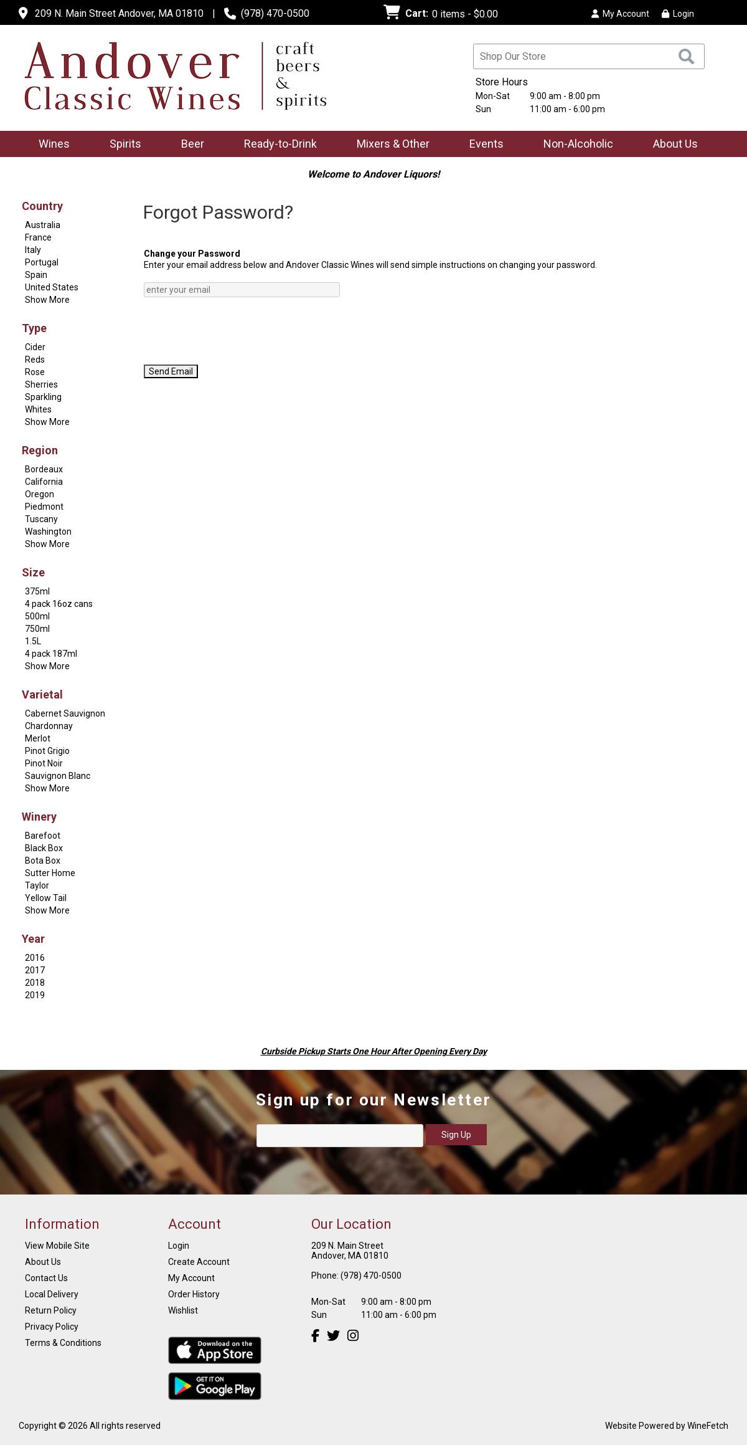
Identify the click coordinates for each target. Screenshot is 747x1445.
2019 (35, 995)
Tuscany (41, 519)
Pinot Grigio (47, 751)
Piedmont (44, 507)
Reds (35, 360)
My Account (191, 1278)
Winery (39, 816)
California (44, 482)
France (38, 237)
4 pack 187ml (51, 654)
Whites (38, 409)
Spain (36, 275)
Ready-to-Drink (276, 145)
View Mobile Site (57, 1246)
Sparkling (43, 397)
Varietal (42, 694)
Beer (188, 145)
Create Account (199, 1262)
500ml (37, 616)
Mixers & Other (389, 145)
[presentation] (238, 331)
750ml (37, 629)
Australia (42, 225)
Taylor (37, 885)
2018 (35, 983)
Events (486, 143)
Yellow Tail (46, 898)
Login (678, 14)
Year (33, 938)
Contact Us (46, 1278)
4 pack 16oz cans (59, 604)
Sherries (41, 384)
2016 (35, 958)
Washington (48, 532)
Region (40, 450)
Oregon (39, 494)
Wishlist (183, 1310)
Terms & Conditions (63, 1343)
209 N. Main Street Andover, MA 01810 (119, 13)
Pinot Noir (44, 763)
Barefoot (42, 836)
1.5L (33, 641)
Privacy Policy (51, 1327)
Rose (35, 372)
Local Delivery (51, 1294)
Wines (50, 145)
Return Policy (51, 1310)
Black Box (44, 848)
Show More (47, 300)
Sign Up (456, 1135)
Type (34, 328)
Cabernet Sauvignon (65, 713)
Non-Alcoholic (574, 145)
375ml (37, 591)
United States (51, 287)
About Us (671, 145)
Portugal (42, 262)
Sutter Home (50, 873)
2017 (35, 970)
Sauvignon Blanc (57, 776)
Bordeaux (44, 469)
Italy (33, 250)
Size (33, 572)
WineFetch (707, 1426)
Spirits (121, 145)
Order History (194, 1294)
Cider (35, 347)
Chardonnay (49, 726)
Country (42, 205)
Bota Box (42, 861)
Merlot (37, 738)
